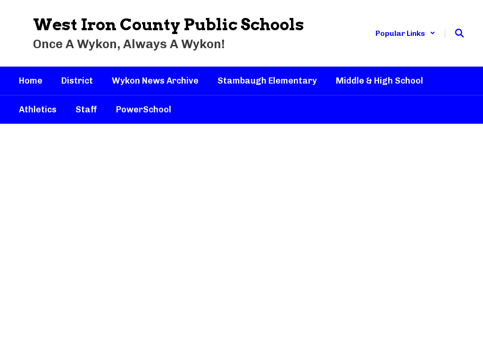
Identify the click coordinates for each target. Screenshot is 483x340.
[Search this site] (459, 33)
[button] (405, 33)
